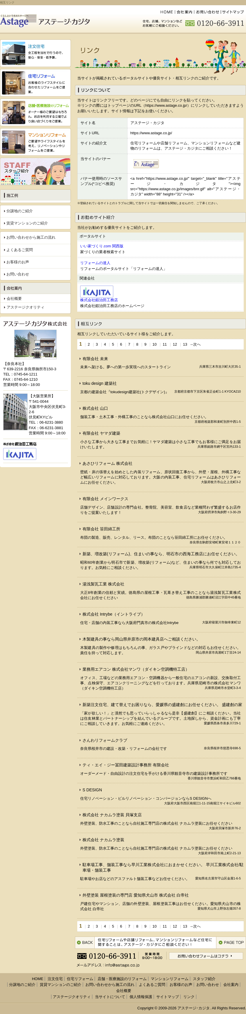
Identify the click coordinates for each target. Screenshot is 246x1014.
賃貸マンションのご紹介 (27, 223)
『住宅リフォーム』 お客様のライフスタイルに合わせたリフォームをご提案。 (35, 83)
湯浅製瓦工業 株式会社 (103, 584)
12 (175, 344)
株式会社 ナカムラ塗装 (103, 839)
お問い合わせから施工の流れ (30, 237)
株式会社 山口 (95, 408)
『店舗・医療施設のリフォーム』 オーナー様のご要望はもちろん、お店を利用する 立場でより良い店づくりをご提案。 (35, 112)
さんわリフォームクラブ (104, 740)
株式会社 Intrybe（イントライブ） (113, 614)
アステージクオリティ (25, 307)
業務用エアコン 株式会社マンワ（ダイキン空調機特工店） (135, 669)
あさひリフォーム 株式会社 (107, 463)
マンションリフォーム (169, 979)
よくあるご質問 (19, 250)
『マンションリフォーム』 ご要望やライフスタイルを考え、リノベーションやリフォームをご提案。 (35, 142)
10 (154, 344)
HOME (166, 12)
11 (165, 344)
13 (185, 344)
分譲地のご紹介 (19, 211)
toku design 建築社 (99, 383)
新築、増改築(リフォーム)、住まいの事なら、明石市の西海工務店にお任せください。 (161, 554)
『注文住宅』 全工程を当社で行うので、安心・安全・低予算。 (35, 53)
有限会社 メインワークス (105, 498)
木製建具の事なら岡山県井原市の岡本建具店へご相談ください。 (141, 639)
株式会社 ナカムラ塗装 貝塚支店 (112, 814)
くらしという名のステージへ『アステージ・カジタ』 (47, 19)
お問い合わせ (207, 12)
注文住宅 (55, 979)
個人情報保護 (141, 997)
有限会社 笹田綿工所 (101, 529)
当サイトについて (110, 997)
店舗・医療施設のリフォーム (122, 979)
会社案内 (184, 12)
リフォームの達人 (95, 263)
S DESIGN (92, 790)
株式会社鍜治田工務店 (99, 300)
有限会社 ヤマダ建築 (101, 433)
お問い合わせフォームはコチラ (206, 955)
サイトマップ (233, 12)
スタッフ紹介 (35, 171)
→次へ (195, 344)
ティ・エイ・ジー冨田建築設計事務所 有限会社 (125, 765)
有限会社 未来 (95, 358)
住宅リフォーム (80, 979)
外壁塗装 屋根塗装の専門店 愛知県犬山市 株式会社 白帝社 (135, 895)
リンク (189, 997)
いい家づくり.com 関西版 (101, 246)
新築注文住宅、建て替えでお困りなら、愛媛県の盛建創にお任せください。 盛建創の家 (162, 704)
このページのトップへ (231, 943)
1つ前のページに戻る (85, 943)
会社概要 (14, 298)
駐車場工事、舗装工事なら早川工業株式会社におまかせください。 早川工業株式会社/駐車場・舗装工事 (163, 867)
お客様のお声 (17, 262)
